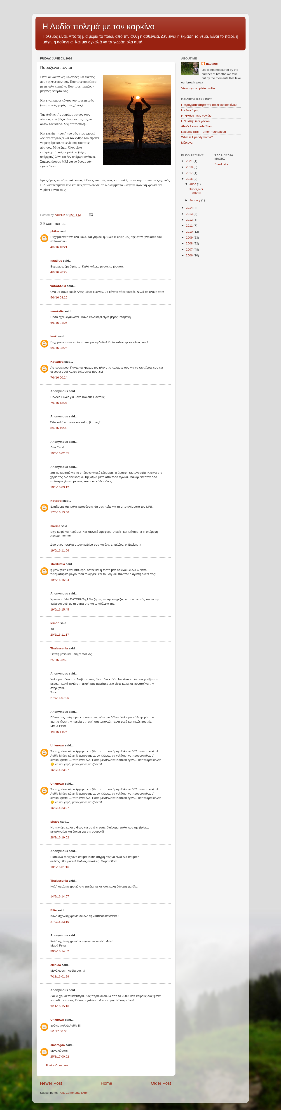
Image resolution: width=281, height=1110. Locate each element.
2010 (190, 231)
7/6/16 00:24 (58, 377)
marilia (55, 526)
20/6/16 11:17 (59, 634)
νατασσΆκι (58, 286)
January (195, 200)
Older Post (161, 1083)
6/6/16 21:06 (58, 322)
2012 (190, 219)
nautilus (56, 260)
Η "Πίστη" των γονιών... (197, 121)
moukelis (57, 311)
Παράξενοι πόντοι (196, 190)
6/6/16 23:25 (58, 348)
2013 (190, 213)
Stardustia (221, 164)
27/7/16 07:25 (59, 698)
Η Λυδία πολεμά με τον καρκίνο (98, 26)
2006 (190, 255)
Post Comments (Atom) (74, 1092)
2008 (190, 243)
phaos (54, 821)
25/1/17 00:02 (59, 1056)
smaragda (57, 1045)
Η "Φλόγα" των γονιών (196, 115)
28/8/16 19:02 (59, 837)
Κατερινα (56, 361)
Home (106, 1083)
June (193, 184)
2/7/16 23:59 (58, 660)
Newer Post (51, 1083)
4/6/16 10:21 (58, 247)
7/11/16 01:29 (59, 976)
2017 (190, 173)
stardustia (57, 564)
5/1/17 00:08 (58, 1031)
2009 (190, 237)
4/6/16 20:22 (58, 272)
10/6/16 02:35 (59, 453)
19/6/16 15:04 (59, 580)
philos (54, 231)
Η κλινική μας (190, 110)
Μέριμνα (186, 142)
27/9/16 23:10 (59, 921)
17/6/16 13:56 (59, 512)
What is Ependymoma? (197, 137)
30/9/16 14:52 (59, 951)
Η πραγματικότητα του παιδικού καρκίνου (209, 105)
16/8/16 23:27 (59, 770)
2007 (190, 249)
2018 (190, 167)
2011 (190, 225)
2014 (190, 207)
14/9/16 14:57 (59, 896)
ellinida (55, 965)
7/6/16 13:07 (58, 403)
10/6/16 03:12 (59, 487)
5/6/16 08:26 (58, 297)
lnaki (53, 336)
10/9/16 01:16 (59, 867)
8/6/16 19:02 (58, 428)
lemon (54, 623)
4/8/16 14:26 (58, 732)
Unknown (57, 745)
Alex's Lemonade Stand (197, 126)
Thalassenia (59, 648)
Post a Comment (57, 1065)
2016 (190, 178)
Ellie (53, 910)
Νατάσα (56, 500)
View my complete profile (198, 88)
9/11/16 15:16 (59, 1006)
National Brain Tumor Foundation (203, 131)
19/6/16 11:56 (59, 550)
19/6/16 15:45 (59, 609)
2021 (190, 161)
